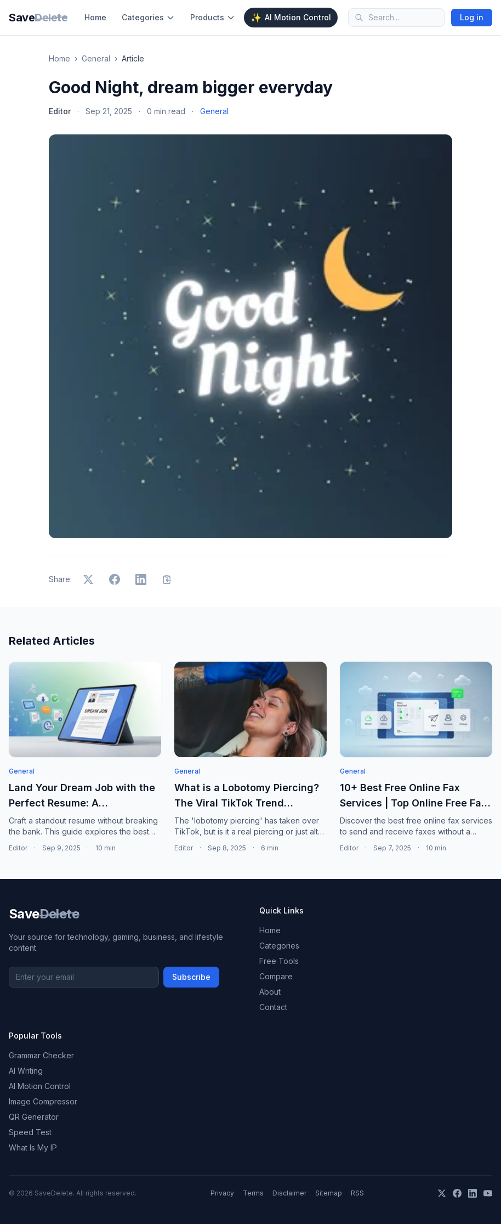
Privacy (222, 1193)
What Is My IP (33, 1147)
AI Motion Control (291, 17)
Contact (273, 1007)
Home (95, 17)
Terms (253, 1193)
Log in (471, 17)
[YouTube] (487, 1193)
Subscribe (191, 977)
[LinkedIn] (472, 1193)
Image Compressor (43, 1101)
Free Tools (279, 961)
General (96, 58)
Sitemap (328, 1193)
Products (212, 17)
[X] (441, 1193)
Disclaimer (289, 1193)
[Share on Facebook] (114, 579)
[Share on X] (88, 579)
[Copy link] (167, 579)
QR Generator (34, 1116)
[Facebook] (457, 1193)
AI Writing (26, 1070)
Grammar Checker (41, 1055)
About (270, 991)
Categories (148, 17)
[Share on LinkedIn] (141, 579)
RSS (357, 1193)
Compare (276, 976)
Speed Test (30, 1132)
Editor (60, 111)
